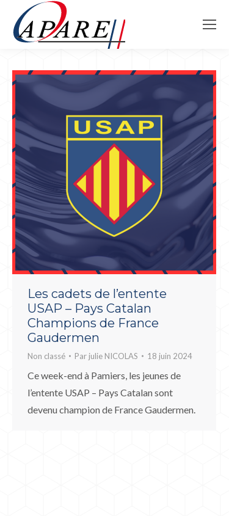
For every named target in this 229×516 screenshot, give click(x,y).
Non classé (46, 356)
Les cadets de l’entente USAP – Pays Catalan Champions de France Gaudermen (97, 315)
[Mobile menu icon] (209, 24)
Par (106, 356)
